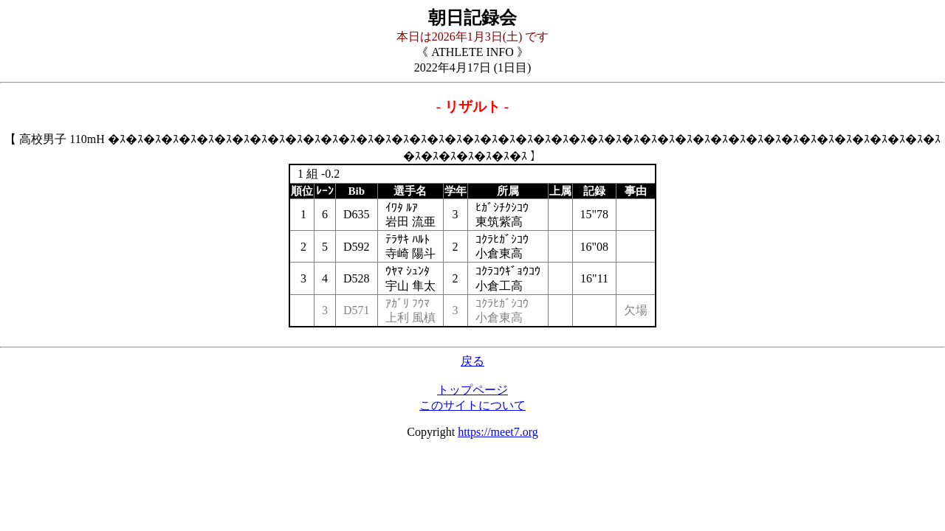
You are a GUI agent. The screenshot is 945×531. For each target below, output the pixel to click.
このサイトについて (472, 405)
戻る (472, 361)
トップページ (472, 390)
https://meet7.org (498, 432)
